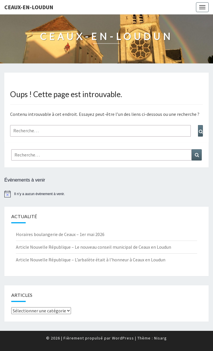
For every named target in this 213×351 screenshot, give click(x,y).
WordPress (123, 338)
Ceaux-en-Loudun (28, 7)
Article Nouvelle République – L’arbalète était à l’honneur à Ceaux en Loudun (90, 260)
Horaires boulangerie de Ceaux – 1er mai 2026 (60, 234)
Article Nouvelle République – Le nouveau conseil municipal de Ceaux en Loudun (93, 247)
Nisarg (160, 338)
